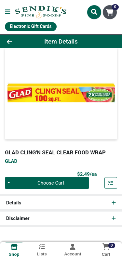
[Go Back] (19, 41)
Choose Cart (50, 183)
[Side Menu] (7, 12)
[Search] (94, 12)
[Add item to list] (110, 183)
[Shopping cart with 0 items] (109, 12)
